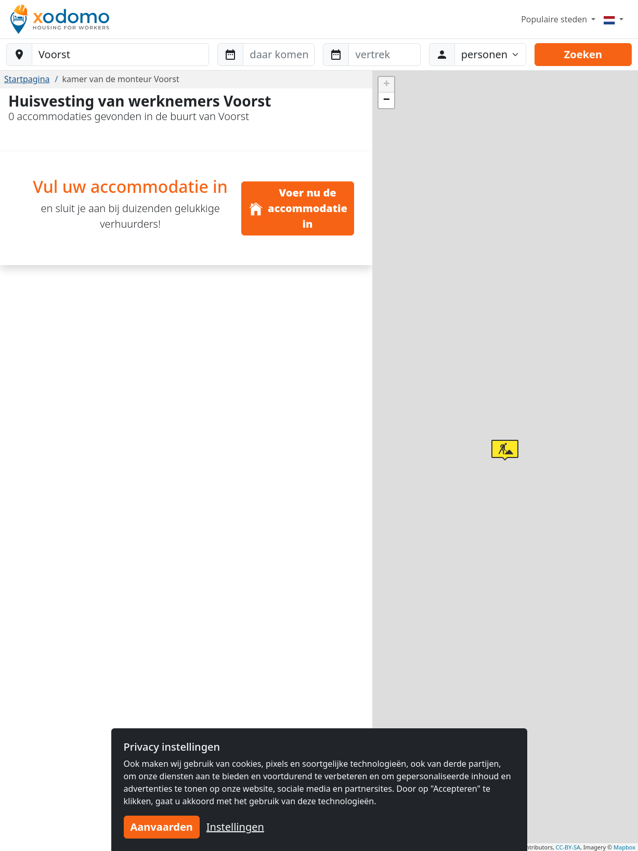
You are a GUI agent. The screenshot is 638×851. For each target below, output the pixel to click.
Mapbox (624, 847)
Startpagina (27, 79)
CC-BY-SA (568, 847)
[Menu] (614, 19)
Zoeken (583, 54)
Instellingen (235, 827)
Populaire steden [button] (555, 19)
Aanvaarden (162, 827)
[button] (504, 450)
